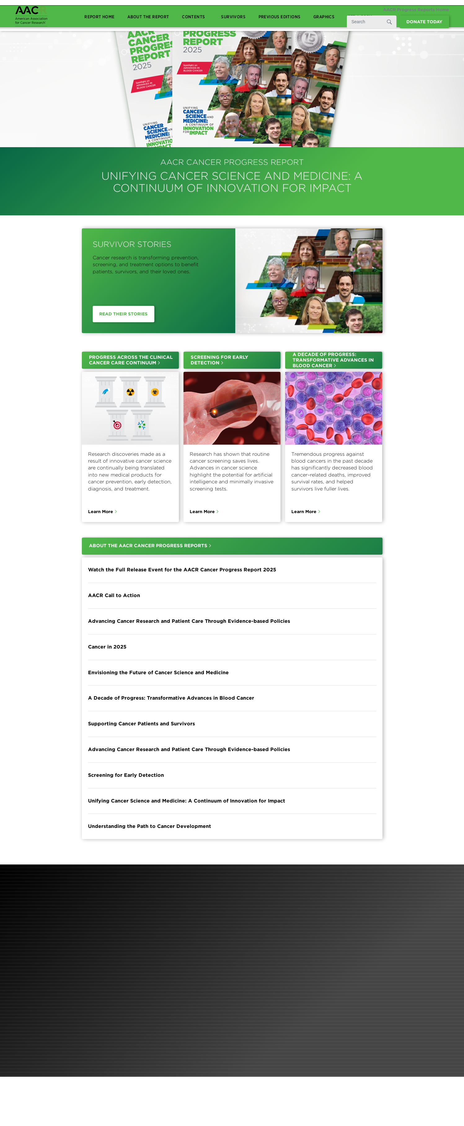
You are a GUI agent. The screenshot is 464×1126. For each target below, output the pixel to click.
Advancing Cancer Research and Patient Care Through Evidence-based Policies (189, 621)
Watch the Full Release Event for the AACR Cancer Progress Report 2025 (182, 570)
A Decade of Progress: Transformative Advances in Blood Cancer (171, 698)
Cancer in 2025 (107, 647)
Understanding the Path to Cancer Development (149, 826)
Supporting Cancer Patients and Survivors (141, 724)
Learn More (100, 511)
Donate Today (424, 21)
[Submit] (388, 21)
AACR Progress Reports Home (416, 9)
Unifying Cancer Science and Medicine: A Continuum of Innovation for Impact (186, 801)
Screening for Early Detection (126, 775)
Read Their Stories (123, 313)
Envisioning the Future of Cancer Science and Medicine (158, 672)
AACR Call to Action (114, 595)
